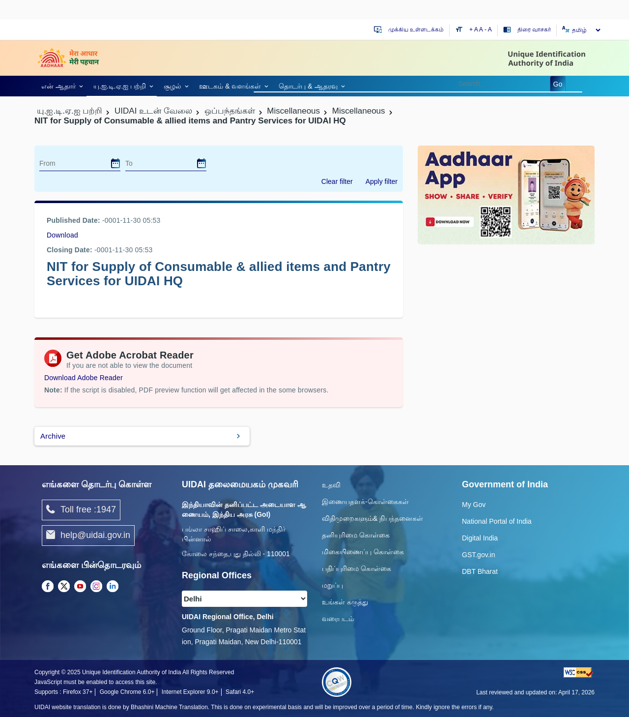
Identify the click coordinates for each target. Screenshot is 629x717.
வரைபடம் (338, 619)
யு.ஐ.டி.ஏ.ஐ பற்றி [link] (119, 86)
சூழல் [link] (172, 86)
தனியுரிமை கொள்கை (356, 535)
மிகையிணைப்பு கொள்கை (363, 552)
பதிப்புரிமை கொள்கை (356, 568)
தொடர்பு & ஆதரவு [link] (308, 86)
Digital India (480, 538)
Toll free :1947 (81, 510)
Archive (52, 436)
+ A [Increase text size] (474, 29)
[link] (60, 86)
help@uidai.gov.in (88, 535)
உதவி (331, 485)
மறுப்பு (332, 585)
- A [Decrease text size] (488, 29)
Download (62, 235)
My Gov (474, 504)
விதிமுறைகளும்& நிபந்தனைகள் (372, 518)
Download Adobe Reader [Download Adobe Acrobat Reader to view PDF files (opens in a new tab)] (83, 378)
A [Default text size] (481, 29)
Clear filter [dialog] (337, 181)
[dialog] (115, 163)
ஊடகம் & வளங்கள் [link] (230, 86)
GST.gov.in (478, 555)
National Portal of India (497, 521)
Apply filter (382, 181)
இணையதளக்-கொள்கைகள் (365, 502)
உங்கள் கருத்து (345, 602)
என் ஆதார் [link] (58, 86)
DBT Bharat (480, 571)
